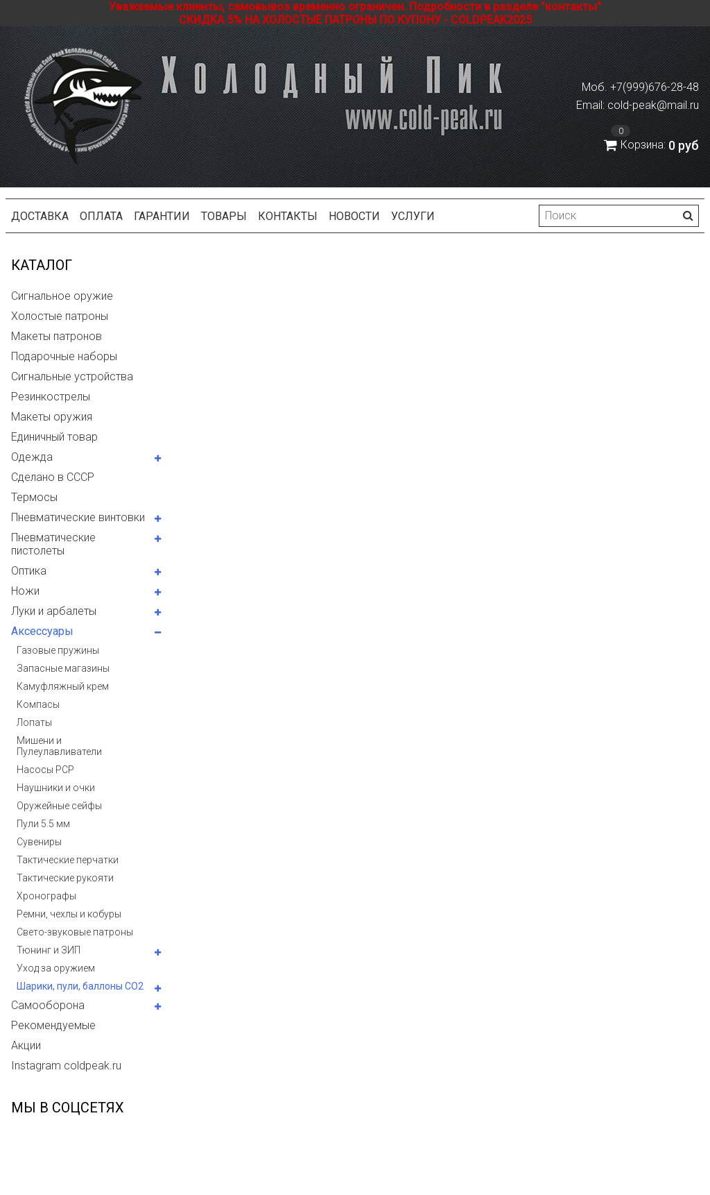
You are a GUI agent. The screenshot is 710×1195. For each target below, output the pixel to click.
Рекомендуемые (53, 1025)
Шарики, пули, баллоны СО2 (80, 986)
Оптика (28, 570)
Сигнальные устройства (72, 376)
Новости (354, 216)
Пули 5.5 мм (43, 823)
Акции (26, 1045)
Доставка (40, 216)
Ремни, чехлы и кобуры (69, 913)
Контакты (288, 216)
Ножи (25, 591)
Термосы (34, 497)
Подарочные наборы (64, 356)
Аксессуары (42, 631)
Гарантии (162, 216)
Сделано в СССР (52, 477)
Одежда (32, 457)
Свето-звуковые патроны (75, 932)
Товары (224, 216)
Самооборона (48, 1005)
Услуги (413, 216)
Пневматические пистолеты (53, 544)
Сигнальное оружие (62, 296)
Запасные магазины (63, 668)
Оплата (101, 216)
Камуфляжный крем (63, 686)
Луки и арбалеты (53, 611)
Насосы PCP (45, 769)
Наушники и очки (56, 787)
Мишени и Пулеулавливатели (59, 746)
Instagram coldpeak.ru (66, 1065)
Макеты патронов (56, 336)
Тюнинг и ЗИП (48, 950)
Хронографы (46, 895)
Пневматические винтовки (78, 517)
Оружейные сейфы (59, 805)
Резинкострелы (50, 396)
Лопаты (34, 722)
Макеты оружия (51, 416)
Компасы (38, 704)
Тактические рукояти (65, 877)
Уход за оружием (56, 968)
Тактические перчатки (68, 859)
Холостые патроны (59, 316)
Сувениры (39, 841)
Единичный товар (54, 436)
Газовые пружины (58, 650)
